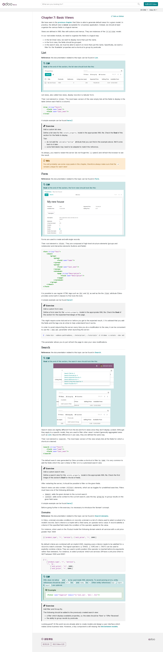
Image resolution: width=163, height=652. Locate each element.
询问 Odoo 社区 (59, 644)
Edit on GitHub (117, 16)
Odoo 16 (152, 10)
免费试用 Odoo (151, 4)
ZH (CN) (143, 10)
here (69, 120)
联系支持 (46, 644)
